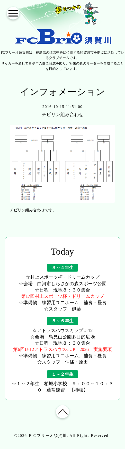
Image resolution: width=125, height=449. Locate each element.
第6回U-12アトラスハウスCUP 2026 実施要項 (62, 349)
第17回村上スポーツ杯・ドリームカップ (62, 296)
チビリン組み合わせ (62, 114)
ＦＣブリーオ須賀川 (47, 436)
